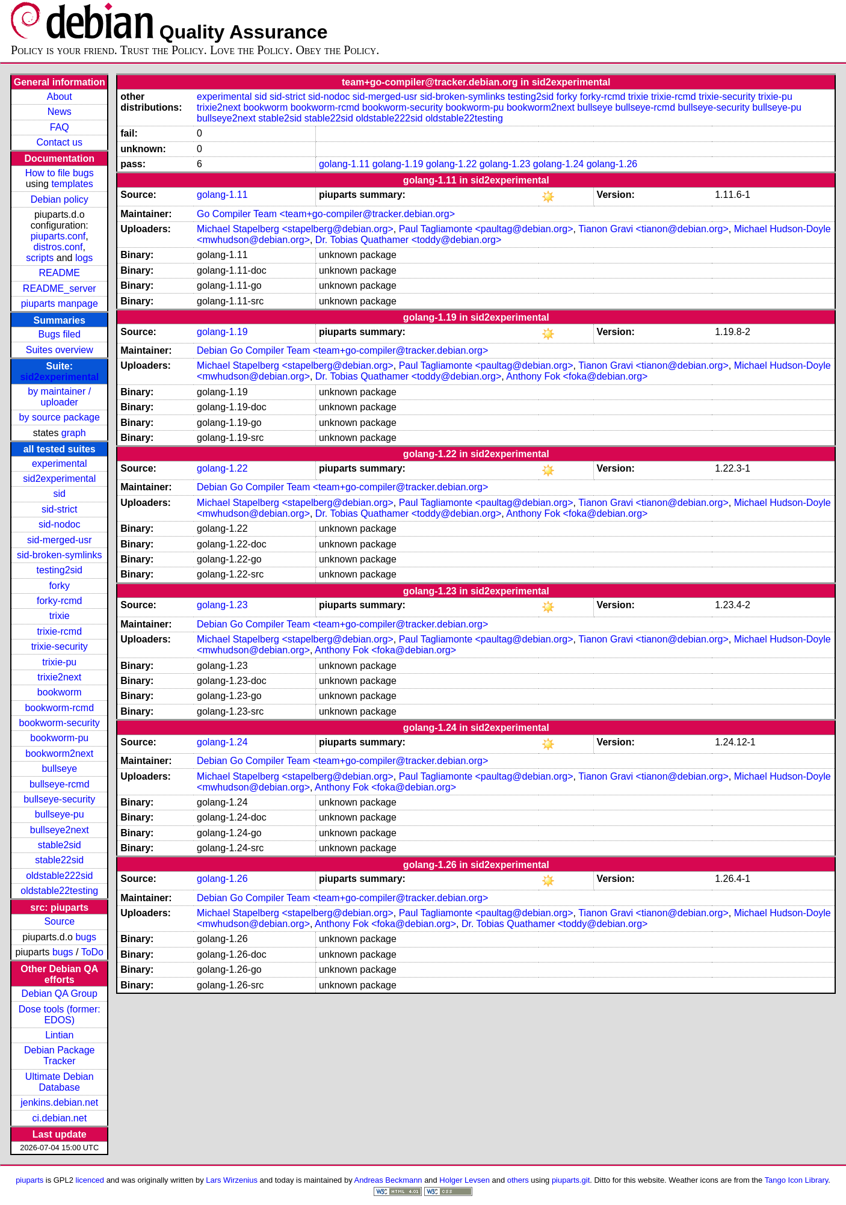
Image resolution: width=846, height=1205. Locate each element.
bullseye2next (59, 830)
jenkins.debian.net (59, 1102)
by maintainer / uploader (59, 396)
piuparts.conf (58, 236)
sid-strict (60, 509)
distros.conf (58, 247)
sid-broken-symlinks (59, 555)
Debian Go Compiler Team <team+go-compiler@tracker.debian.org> (342, 350)
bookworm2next (59, 753)
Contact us (59, 142)
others (518, 1180)
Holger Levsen (464, 1180)
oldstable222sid (59, 876)
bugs (85, 937)
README (59, 273)
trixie (59, 616)
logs (84, 258)
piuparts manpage (59, 303)
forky (59, 586)
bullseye (59, 768)
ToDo (92, 952)
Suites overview (59, 350)
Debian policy (59, 199)
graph (73, 433)
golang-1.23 (505, 164)
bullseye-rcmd (59, 784)
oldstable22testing (59, 891)
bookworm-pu (59, 738)
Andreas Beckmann (388, 1180)
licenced (90, 1180)
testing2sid (59, 570)
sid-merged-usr (59, 540)
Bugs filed (60, 334)
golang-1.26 (612, 164)
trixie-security (59, 646)
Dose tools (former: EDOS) (59, 1014)
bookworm (59, 692)
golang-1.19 (398, 164)
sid (60, 493)
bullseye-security (59, 799)
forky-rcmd (59, 601)
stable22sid (59, 860)
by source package (59, 417)
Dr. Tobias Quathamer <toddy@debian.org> (408, 240)
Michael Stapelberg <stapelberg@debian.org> (295, 229)
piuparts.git (571, 1180)
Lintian (59, 1035)
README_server (59, 288)
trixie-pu (59, 662)
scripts (40, 258)
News (60, 111)
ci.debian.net (59, 1118)
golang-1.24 (558, 164)
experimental (59, 463)
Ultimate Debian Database (59, 1082)
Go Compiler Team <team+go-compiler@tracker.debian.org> (326, 214)
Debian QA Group (59, 993)
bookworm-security (59, 723)
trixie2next (59, 677)
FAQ (59, 127)
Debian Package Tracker (59, 1055)
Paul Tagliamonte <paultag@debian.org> (486, 229)
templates (72, 184)
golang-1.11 (344, 164)
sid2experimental (59, 377)
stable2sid (59, 845)
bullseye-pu (59, 814)
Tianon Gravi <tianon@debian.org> (653, 229)
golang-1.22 (451, 164)
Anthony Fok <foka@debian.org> (576, 376)
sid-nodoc (59, 524)
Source (59, 921)
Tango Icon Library (797, 1180)
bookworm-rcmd (59, 708)
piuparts (29, 1180)
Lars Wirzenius (232, 1180)
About (59, 96)
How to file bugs (59, 173)
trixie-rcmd (59, 631)
